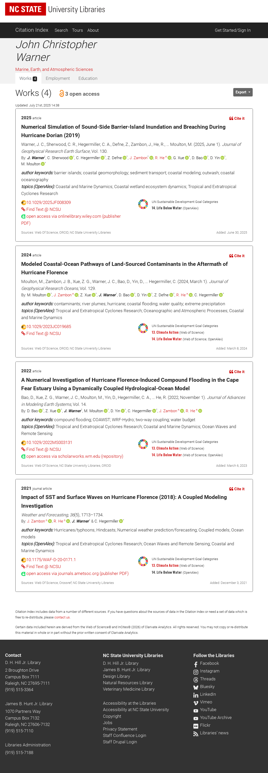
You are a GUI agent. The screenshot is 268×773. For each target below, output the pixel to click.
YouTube (204, 709)
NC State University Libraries (133, 655)
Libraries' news (211, 732)
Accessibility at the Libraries (129, 703)
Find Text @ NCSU (41, 209)
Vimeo (202, 701)
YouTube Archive (212, 717)
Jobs (107, 722)
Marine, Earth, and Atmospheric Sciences (54, 69)
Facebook (206, 663)
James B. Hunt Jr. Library (28, 703)
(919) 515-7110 (19, 730)
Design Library (116, 676)
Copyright (112, 716)
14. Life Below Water (167, 338)
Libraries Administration (28, 744)
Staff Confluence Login (124, 735)
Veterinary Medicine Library (129, 689)
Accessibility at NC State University (136, 709)
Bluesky (204, 686)
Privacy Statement (120, 729)
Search (61, 30)
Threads (204, 678)
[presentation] (72, 456)
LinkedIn (204, 694)
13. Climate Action (165, 332)
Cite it (236, 118)
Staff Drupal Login (120, 741)
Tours (77, 30)
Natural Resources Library (128, 682)
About (93, 30)
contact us (62, 617)
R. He (160, 158)
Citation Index (31, 30)
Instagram (206, 670)
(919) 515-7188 (19, 752)
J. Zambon (138, 158)
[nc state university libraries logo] (55, 9)
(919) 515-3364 (19, 689)
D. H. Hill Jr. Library (23, 662)
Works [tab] (28, 78)
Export (241, 92)
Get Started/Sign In (233, 30)
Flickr (202, 725)
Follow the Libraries (213, 655)
